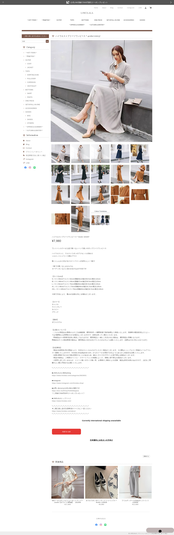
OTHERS (30, 123)
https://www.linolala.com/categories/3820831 (69, 375)
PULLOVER (31, 78)
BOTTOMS (85, 20)
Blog (111, 8)
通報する (146, 455)
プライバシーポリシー (34, 152)
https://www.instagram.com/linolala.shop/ (68, 383)
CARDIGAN (31, 82)
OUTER (59, 20)
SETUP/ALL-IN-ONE (113, 20)
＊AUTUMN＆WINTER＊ (97, 25)
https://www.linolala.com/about (64, 411)
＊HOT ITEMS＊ (32, 20)
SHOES (30, 119)
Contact (120, 8)
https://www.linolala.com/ (61, 401)
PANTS (29, 97)
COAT (29, 64)
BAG (29, 116)
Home (96, 8)
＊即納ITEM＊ (46, 20)
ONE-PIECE (98, 20)
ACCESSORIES (129, 20)
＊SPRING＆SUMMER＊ (77, 25)
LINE (140, 8)
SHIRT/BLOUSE (33, 75)
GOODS (142, 20)
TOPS (72, 20)
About (104, 8)
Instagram (130, 8)
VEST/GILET (31, 86)
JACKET (30, 67)
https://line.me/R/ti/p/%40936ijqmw (65, 391)
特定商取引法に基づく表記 (36, 155)
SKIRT (29, 93)
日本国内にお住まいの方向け (101, 439)
